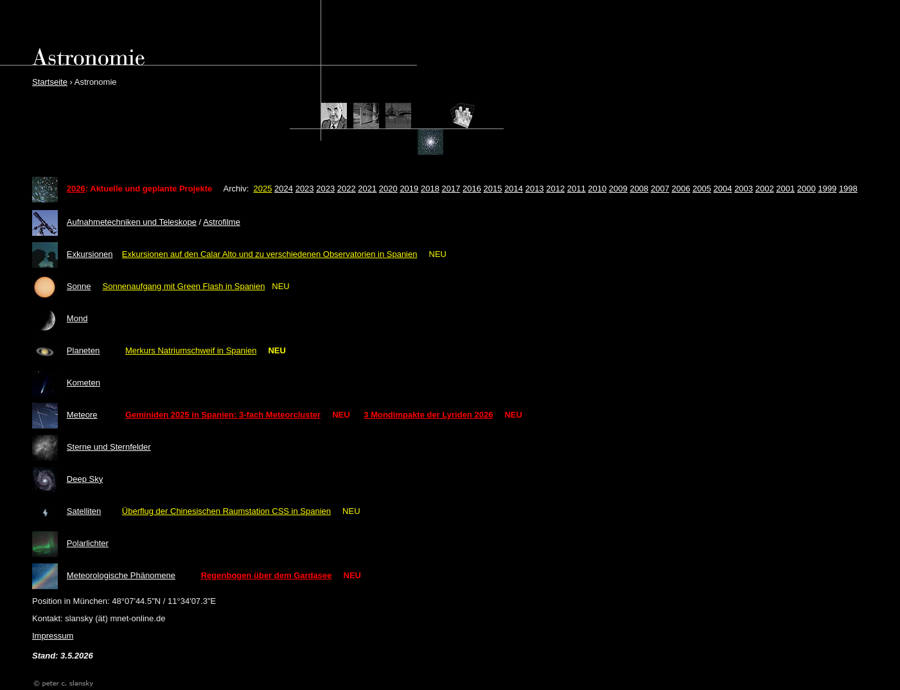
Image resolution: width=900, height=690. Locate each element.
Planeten (83, 350)
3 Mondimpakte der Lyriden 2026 (428, 415)
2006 (681, 188)
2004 (723, 188)
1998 (848, 188)
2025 (263, 188)
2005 (702, 188)
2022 (346, 188)
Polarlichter (88, 543)
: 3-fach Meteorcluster (277, 415)
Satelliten (84, 511)
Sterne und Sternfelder (109, 447)
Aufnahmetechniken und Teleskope (132, 222)
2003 (743, 188)
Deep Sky (85, 479)
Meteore (82, 415)
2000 (806, 188)
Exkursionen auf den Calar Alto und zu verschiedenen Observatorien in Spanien (270, 254)
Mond (77, 318)
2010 (597, 188)
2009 (618, 188)
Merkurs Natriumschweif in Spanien (190, 350)
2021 (367, 188)
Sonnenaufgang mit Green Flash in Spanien (184, 286)
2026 (76, 188)
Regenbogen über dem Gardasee (266, 575)
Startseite (49, 82)
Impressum (52, 636)
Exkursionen (90, 254)
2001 (785, 188)
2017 (450, 188)
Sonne (79, 286)
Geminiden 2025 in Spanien (179, 415)
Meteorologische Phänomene (121, 575)
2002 (764, 188)
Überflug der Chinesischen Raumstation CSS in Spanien (226, 511)
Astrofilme (221, 222)
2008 (639, 188)
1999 (827, 188)
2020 (388, 188)
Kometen (83, 382)
